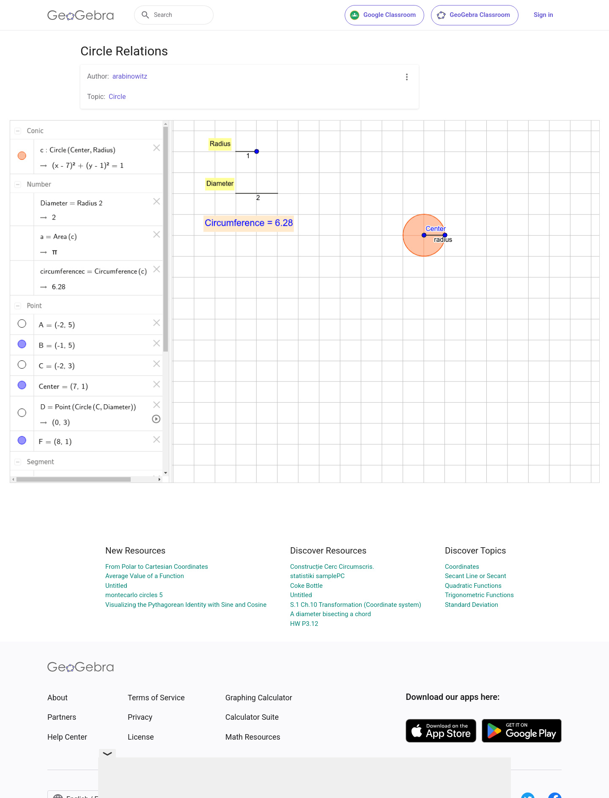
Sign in (543, 15)
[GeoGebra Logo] (80, 15)
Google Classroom (383, 15)
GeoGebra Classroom (473, 15)
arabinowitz (129, 76)
